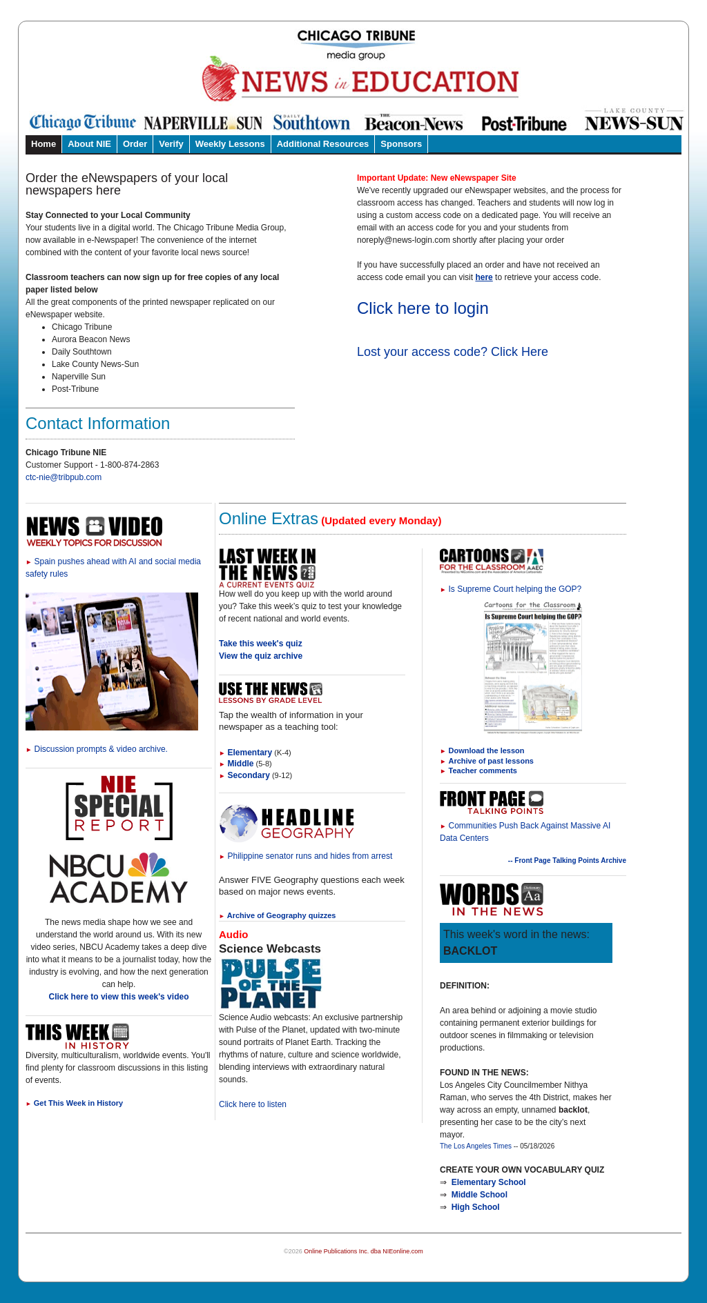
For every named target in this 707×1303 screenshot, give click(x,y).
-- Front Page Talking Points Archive (567, 860)
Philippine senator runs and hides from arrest (305, 856)
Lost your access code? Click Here (452, 352)
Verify (171, 144)
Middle (236, 763)
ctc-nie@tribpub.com (63, 477)
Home (43, 144)
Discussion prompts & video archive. (97, 749)
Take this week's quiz (260, 643)
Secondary (244, 775)
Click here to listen (253, 1104)
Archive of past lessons (491, 761)
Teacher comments (483, 770)
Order (135, 144)
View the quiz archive (260, 656)
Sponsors (401, 144)
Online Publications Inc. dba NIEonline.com (363, 1251)
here (483, 277)
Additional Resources (323, 144)
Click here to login (423, 308)
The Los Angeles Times (476, 1146)
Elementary (245, 752)
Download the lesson (487, 750)
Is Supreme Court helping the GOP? (510, 589)
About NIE (89, 144)
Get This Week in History (74, 1103)
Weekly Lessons (230, 144)
